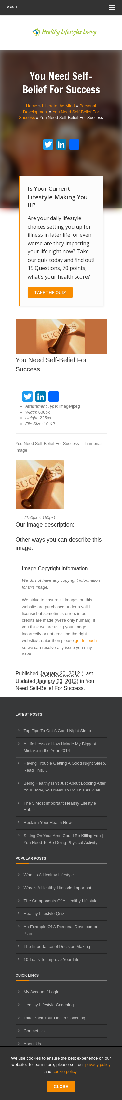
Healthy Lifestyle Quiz (44, 913)
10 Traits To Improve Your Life (52, 959)
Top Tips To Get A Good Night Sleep (57, 730)
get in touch (86, 640)
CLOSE (61, 1086)
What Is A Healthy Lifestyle (49, 874)
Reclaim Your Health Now (48, 822)
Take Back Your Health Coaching (54, 1018)
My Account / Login (42, 991)
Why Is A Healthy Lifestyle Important (57, 887)
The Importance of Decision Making (57, 946)
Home (31, 105)
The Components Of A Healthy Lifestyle (61, 900)
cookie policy (64, 1071)
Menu (61, 7)
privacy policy (98, 1064)
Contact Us (34, 1030)
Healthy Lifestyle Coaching (49, 1004)
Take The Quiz (50, 292)
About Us (32, 1043)
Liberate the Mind (58, 105)
